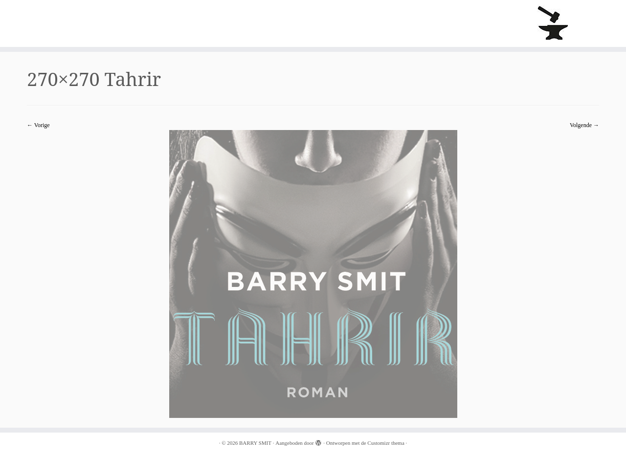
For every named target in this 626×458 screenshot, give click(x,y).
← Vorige (38, 125)
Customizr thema (385, 443)
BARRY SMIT (255, 443)
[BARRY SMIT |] (554, 23)
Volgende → (584, 125)
